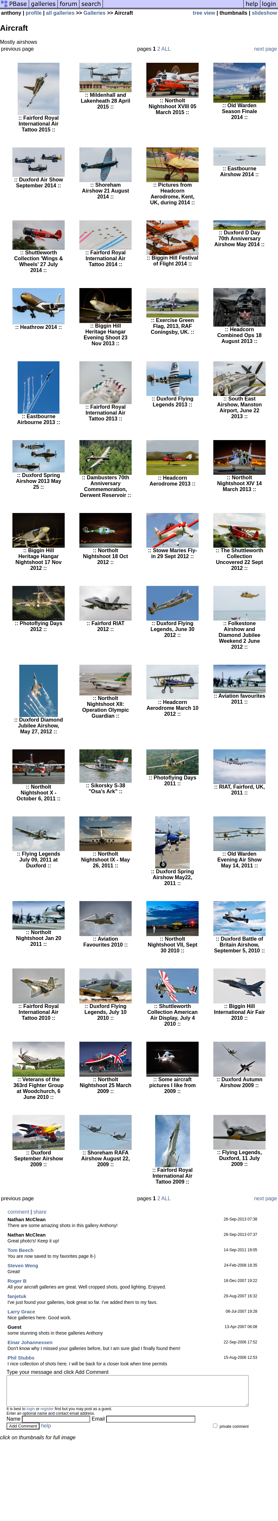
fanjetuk (17, 1296)
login (30, 1414)
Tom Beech (21, 1250)
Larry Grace (21, 1311)
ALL (166, 49)
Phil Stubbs (21, 1357)
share (39, 1212)
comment (18, 1212)
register (47, 1414)
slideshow (264, 13)
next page (265, 49)
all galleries (60, 13)
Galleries (95, 13)
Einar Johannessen (30, 1342)
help (46, 1431)
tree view (204, 13)
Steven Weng (23, 1265)
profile (34, 13)
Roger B (17, 1281)
